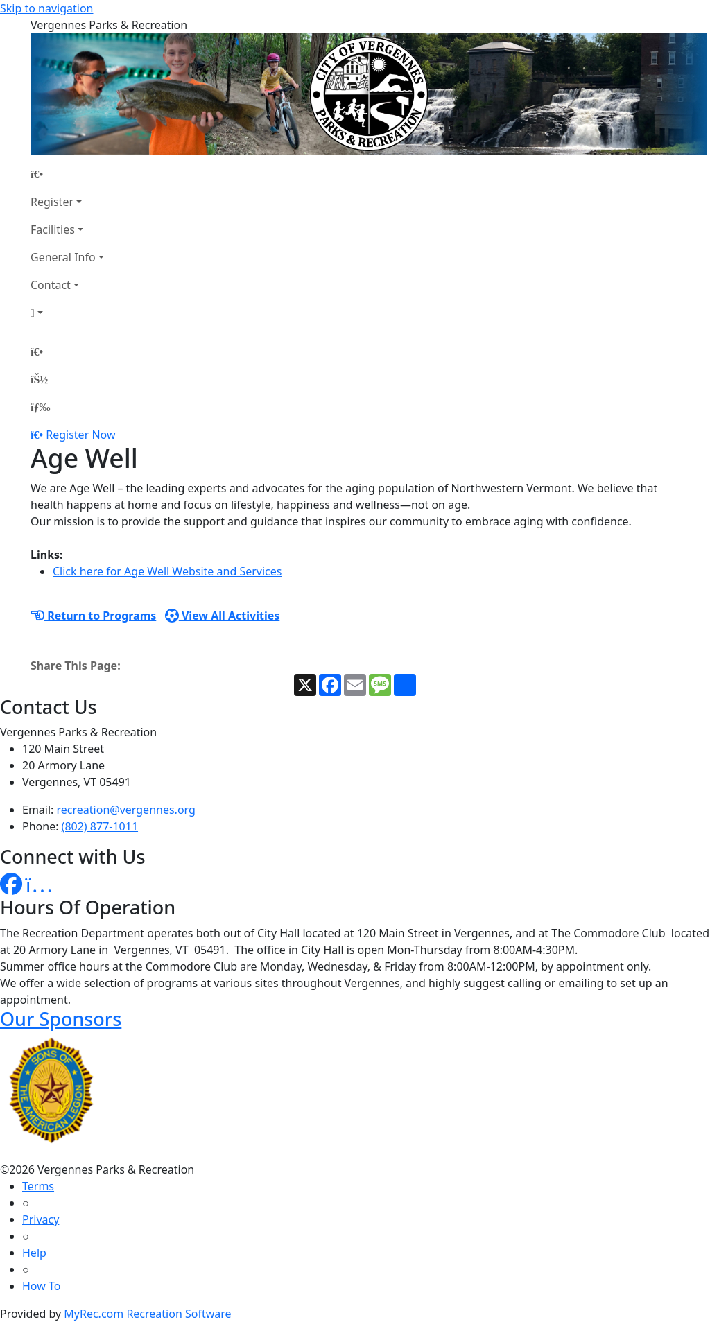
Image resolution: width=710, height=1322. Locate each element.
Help (34, 1252)
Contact (51, 285)
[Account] (67, 313)
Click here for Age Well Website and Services (167, 571)
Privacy (40, 1219)
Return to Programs (93, 615)
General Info (63, 257)
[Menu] (40, 407)
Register (52, 201)
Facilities (53, 229)
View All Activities (222, 615)
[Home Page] (67, 174)
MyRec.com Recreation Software (147, 1313)
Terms (38, 1186)
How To (41, 1286)
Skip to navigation (46, 8)
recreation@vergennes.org (126, 809)
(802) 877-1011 (100, 826)
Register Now (80, 434)
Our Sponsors (60, 1019)
